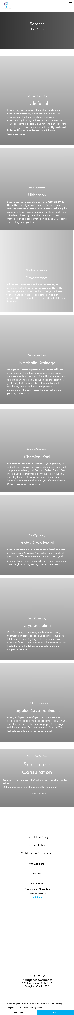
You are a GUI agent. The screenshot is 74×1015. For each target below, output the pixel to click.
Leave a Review (36, 893)
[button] (70, 2)
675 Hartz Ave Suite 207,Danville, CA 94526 (37, 983)
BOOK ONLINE (41, 793)
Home (32, 29)
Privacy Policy (33, 1003)
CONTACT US (32, 793)
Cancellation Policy (37, 837)
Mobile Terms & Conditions (37, 853)
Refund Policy (37, 845)
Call (55, 1012)
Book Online (18, 1012)
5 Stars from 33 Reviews (37, 889)
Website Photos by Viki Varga (33, 1007)
